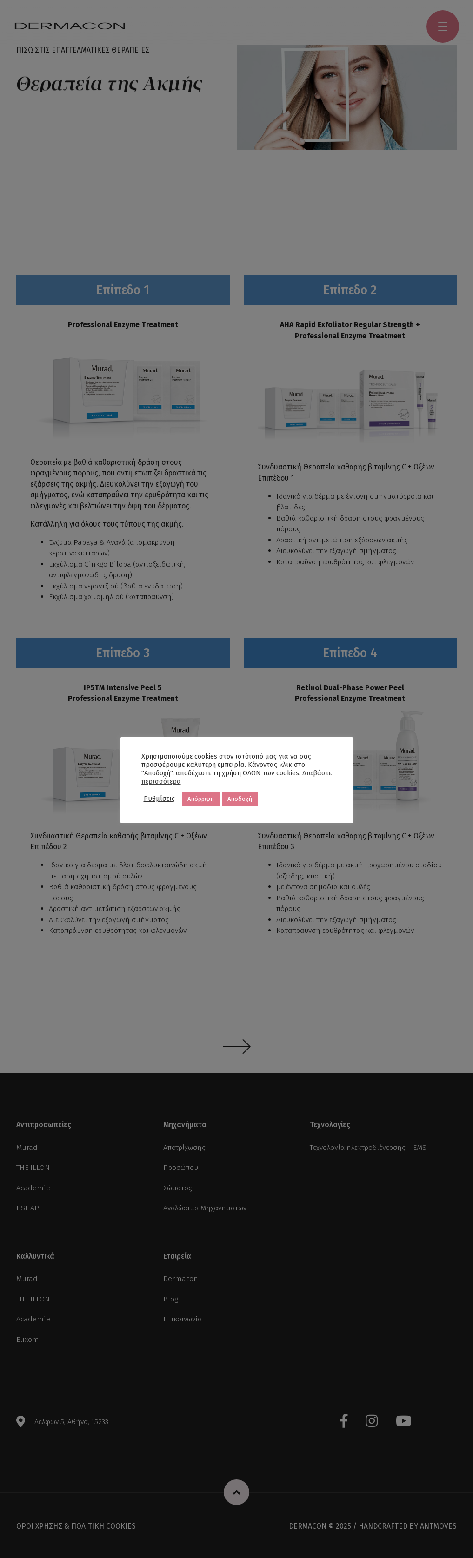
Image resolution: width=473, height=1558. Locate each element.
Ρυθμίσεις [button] (159, 798)
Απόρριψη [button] (200, 798)
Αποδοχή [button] (239, 798)
